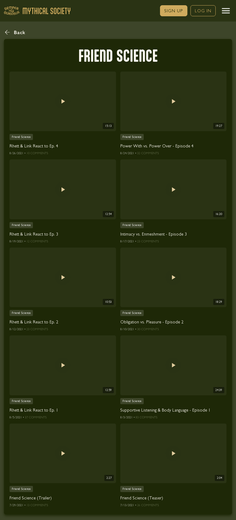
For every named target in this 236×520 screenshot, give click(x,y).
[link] (173, 10)
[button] (226, 11)
